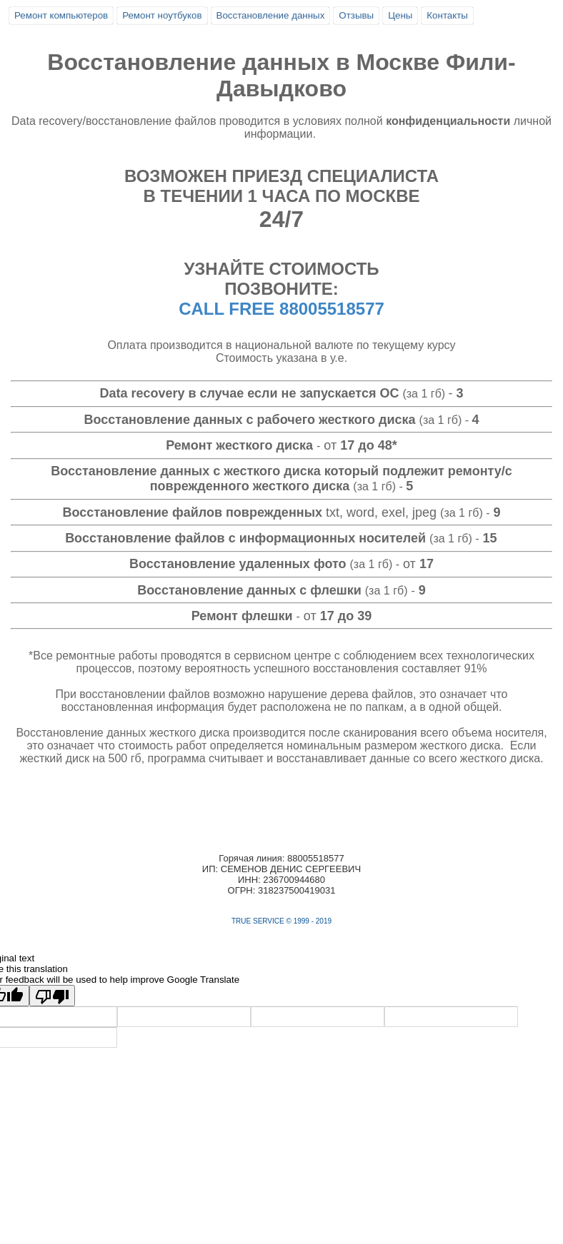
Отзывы (356, 15)
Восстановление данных (270, 15)
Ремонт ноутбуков (161, 15)
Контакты (447, 15)
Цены (400, 15)
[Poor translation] (52, 995)
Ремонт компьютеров (61, 15)
